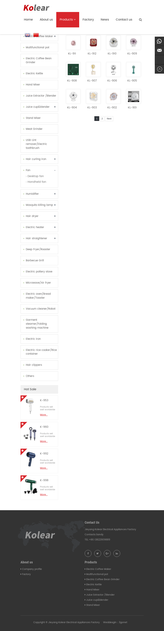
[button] (75, 19)
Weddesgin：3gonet (115, 622)
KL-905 (132, 80)
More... (44, 415)
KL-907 (92, 80)
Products (68, 19)
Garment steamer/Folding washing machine (37, 324)
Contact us (124, 19)
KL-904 (72, 107)
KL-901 (132, 107)
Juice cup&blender (38, 107)
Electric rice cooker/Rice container (41, 352)
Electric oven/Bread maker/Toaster (38, 296)
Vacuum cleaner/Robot (40, 309)
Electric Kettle (34, 73)
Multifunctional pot (37, 47)
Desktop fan (36, 176)
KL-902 (112, 107)
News (105, 19)
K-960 (44, 427)
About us (46, 19)
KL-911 (72, 53)
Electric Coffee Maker (39, 36)
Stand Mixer (33, 118)
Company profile (32, 569)
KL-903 (92, 107)
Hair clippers (34, 365)
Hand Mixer (33, 85)
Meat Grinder (34, 129)
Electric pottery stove (39, 272)
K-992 (44, 453)
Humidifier (32, 194)
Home (28, 19)
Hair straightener (36, 238)
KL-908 (72, 80)
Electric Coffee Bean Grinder (38, 60)
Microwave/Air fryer (38, 283)
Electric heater (35, 227)
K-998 (44, 480)
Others (30, 376)
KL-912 (92, 53)
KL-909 (132, 53)
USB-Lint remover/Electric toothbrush (36, 144)
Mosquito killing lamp (39, 205)
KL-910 (112, 53)
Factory (88, 19)
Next (109, 118)
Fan (28, 170)
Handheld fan (37, 182)
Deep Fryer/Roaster (38, 249)
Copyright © (40, 622)
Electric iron (33, 339)
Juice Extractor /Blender (41, 96)
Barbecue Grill (35, 260)
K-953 (44, 400)
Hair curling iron (36, 159)
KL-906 (112, 80)
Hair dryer (32, 216)
